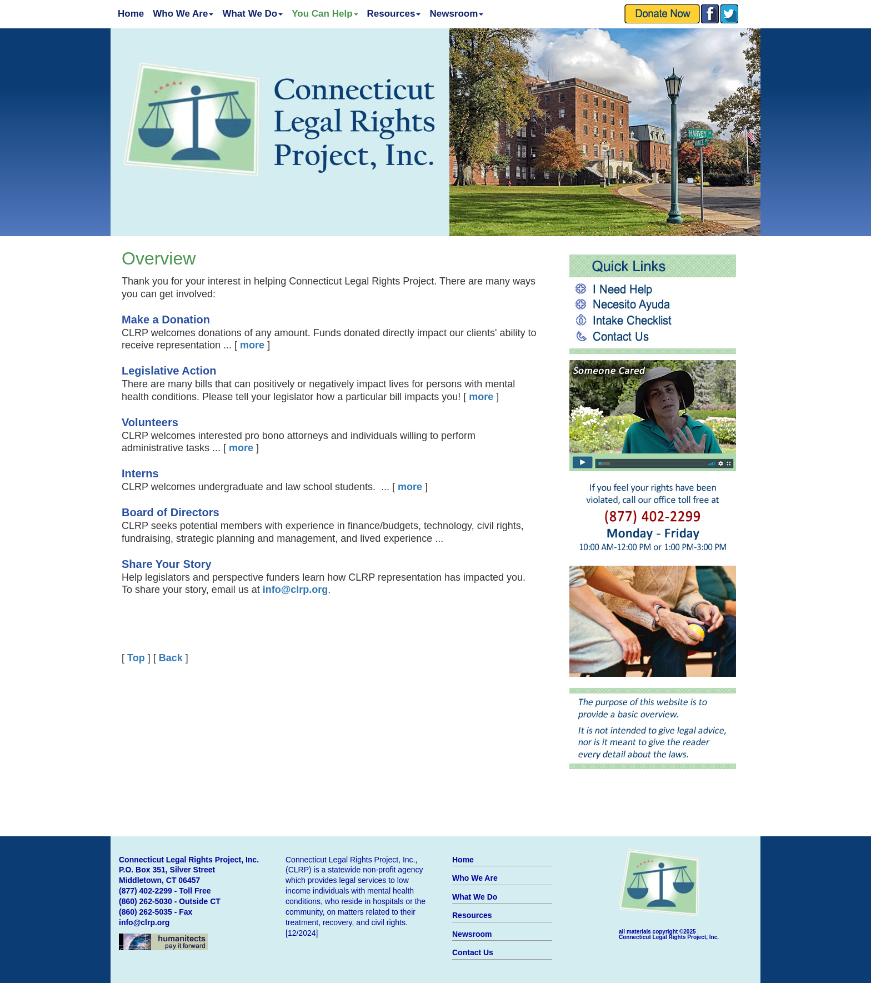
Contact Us (472, 952)
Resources (394, 13)
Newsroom (456, 13)
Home (131, 13)
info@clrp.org (144, 922)
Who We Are (183, 13)
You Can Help (325, 13)
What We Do (252, 13)
